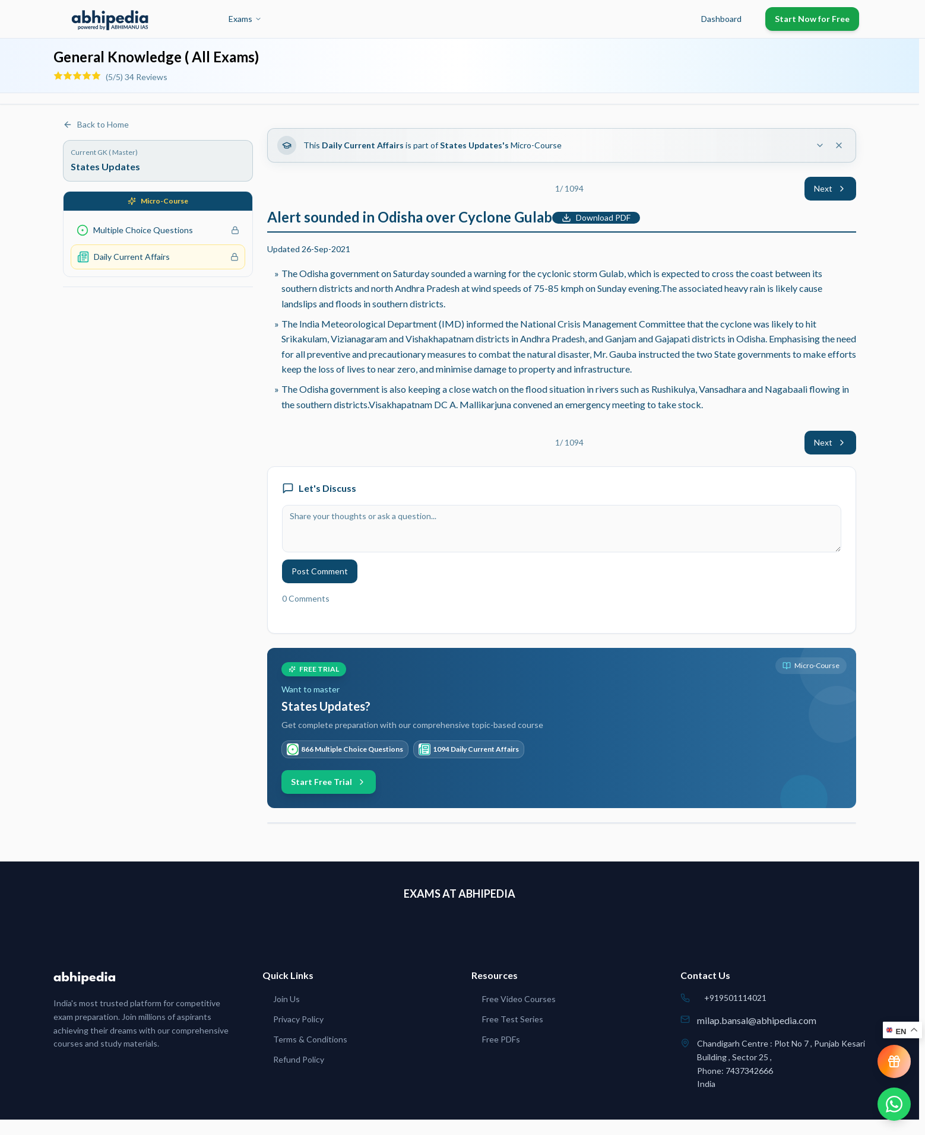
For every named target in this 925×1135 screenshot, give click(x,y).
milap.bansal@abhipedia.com (756, 1020)
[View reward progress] (894, 1061)
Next (830, 188)
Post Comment (320, 571)
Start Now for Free (812, 19)
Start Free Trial (328, 782)
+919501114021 (735, 998)
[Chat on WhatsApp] (894, 1104)
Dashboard (721, 19)
